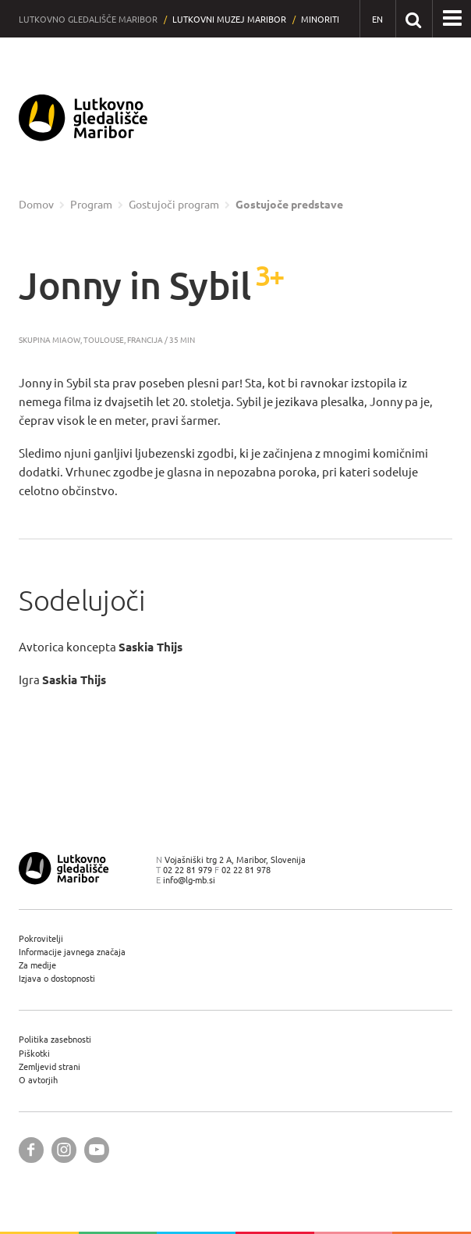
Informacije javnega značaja (72, 952)
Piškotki (34, 1053)
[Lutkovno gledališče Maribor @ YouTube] (96, 1150)
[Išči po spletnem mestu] (413, 18)
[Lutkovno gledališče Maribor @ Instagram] (63, 1150)
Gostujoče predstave (289, 204)
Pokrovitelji (41, 938)
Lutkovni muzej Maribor (229, 19)
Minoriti (320, 19)
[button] (452, 18)
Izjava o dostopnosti (57, 978)
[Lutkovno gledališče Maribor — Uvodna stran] (83, 117)
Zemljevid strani (49, 1066)
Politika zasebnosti (55, 1039)
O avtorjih (38, 1080)
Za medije (37, 965)
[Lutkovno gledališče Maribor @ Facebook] (31, 1150)
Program (91, 204)
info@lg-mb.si (189, 880)
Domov (36, 204)
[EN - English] (377, 19)
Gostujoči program (174, 204)
